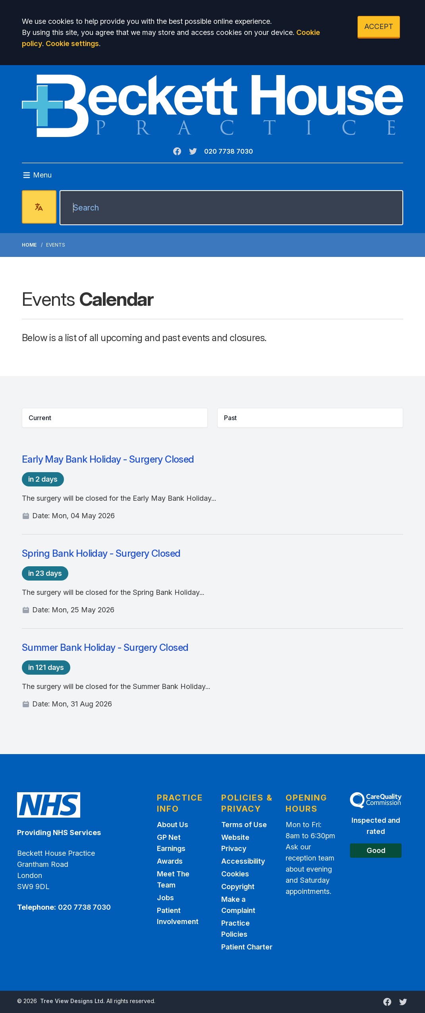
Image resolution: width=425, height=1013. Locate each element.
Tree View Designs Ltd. (72, 1001)
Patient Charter (246, 947)
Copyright (238, 886)
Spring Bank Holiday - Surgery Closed (101, 553)
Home (29, 245)
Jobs (165, 897)
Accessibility (243, 861)
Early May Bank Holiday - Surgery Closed (108, 459)
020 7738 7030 (228, 151)
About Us (172, 824)
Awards (170, 861)
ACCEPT (378, 26)
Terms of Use (244, 824)
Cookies (235, 874)
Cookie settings (72, 43)
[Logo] (212, 106)
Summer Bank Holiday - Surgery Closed (105, 647)
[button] (115, 418)
